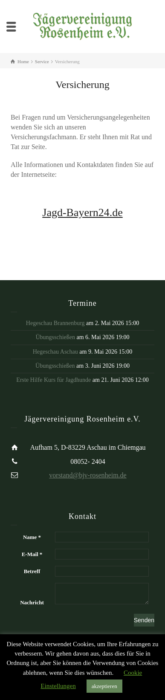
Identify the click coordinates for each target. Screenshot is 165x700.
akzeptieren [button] (104, 686)
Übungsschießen (55, 337)
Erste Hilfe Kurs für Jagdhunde (53, 380)
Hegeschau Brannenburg (55, 323)
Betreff (32, 571)
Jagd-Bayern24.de (82, 212)
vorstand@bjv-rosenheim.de (87, 475)
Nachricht (32, 602)
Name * (32, 537)
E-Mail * (32, 554)
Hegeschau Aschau (55, 352)
